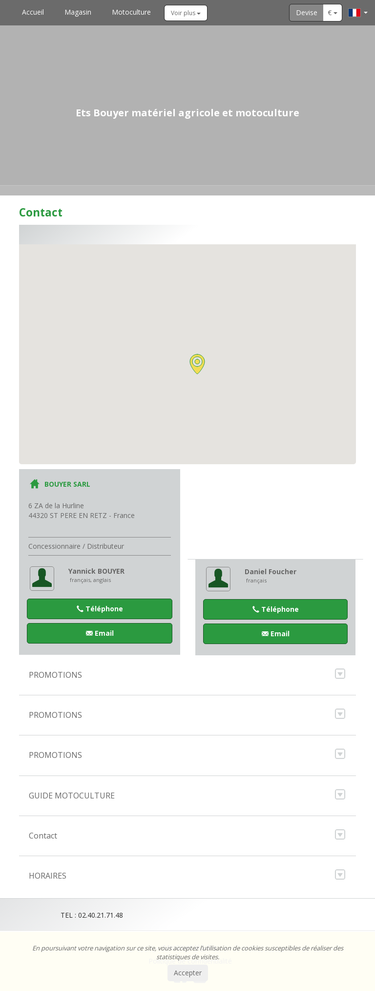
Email (100, 633)
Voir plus (186, 13)
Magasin (77, 12)
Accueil (33, 12)
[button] (197, 364)
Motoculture (131, 12)
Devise (306, 12)
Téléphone (100, 608)
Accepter (188, 972)
